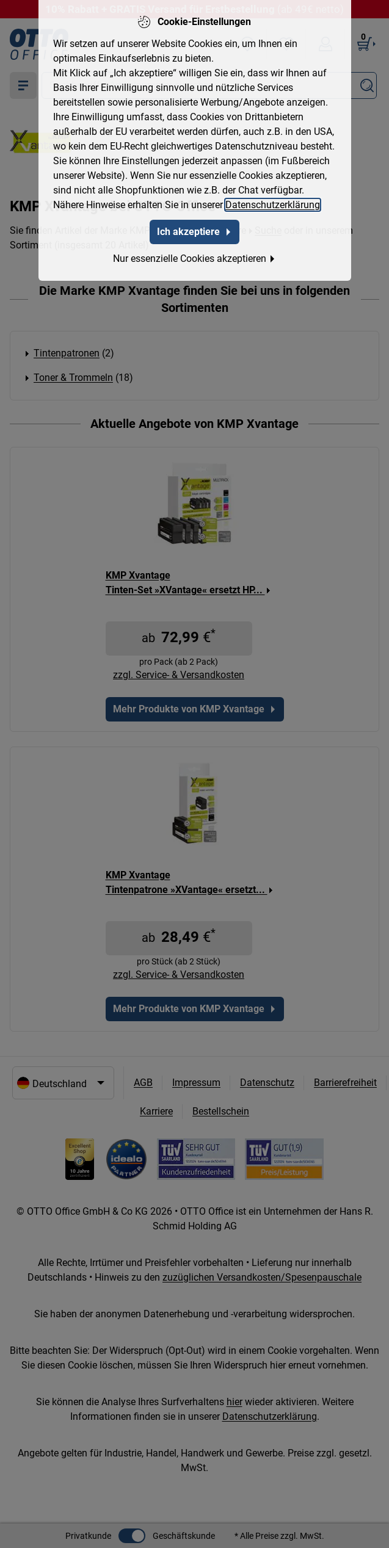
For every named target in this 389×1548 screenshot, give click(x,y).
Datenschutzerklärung (272, 205)
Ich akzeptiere (194, 231)
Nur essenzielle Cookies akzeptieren (194, 258)
